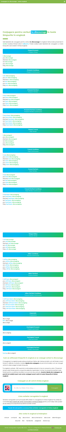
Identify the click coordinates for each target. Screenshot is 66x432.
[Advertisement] (33, 16)
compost (14, 417)
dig (20, 417)
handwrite (29, 421)
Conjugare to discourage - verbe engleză (14, 1)
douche (17, 421)
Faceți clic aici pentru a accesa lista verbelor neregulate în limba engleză (33, 408)
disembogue (56, 417)
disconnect (26, 417)
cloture (6, 417)
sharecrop (46, 421)
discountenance (37, 417)
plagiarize (38, 421)
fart (23, 421)
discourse (47, 417)
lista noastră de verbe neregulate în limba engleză (25, 401)
